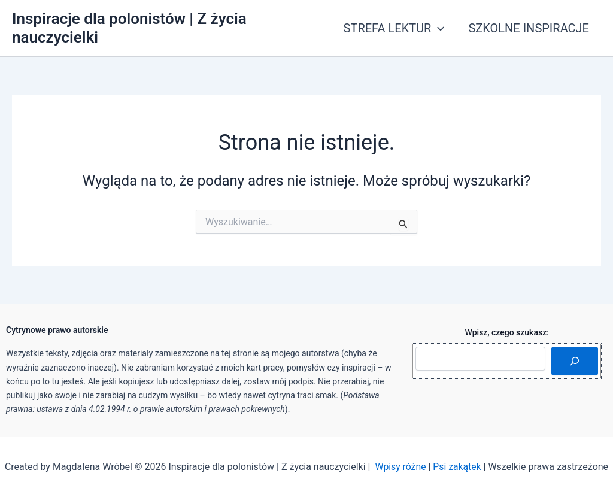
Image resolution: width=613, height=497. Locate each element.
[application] (437, 28)
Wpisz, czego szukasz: (507, 332)
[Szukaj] (574, 361)
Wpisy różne (400, 466)
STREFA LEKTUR (394, 28)
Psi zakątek (457, 466)
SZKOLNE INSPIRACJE (528, 28)
